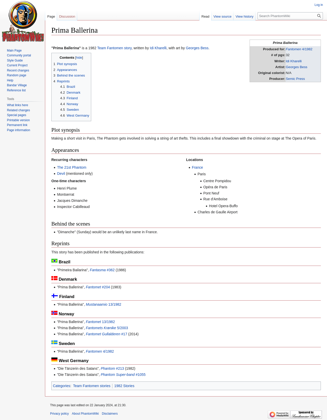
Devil (61, 173)
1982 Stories (124, 386)
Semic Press (295, 79)
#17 (106, 334)
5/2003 (107, 328)
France (197, 167)
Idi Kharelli (294, 61)
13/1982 (103, 304)
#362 (102, 270)
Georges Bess (296, 67)
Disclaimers (110, 413)
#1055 (123, 375)
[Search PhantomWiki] (290, 15)
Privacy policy (59, 413)
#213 (112, 368)
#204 (98, 287)
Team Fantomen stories (91, 386)
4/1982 (299, 49)
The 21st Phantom (71, 167)
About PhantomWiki (85, 413)
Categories (61, 386)
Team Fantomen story (114, 48)
